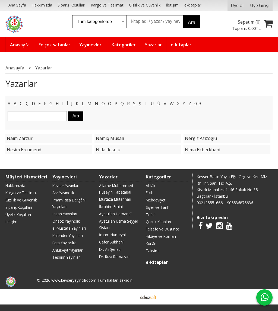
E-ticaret (130, 297)
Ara (191, 22)
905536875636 (240, 202)
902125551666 (210, 202)
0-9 (197, 104)
